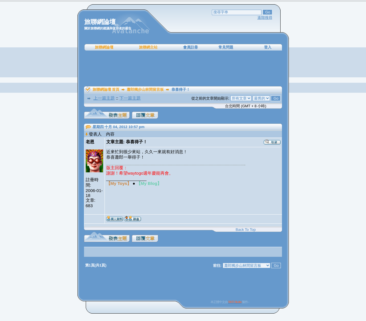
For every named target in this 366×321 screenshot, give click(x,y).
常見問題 (225, 47)
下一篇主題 (130, 98)
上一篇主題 (104, 98)
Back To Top (245, 229)
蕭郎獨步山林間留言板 (145, 89)
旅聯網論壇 (104, 47)
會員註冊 (190, 47)
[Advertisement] (183, 68)
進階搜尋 (264, 17)
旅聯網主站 (148, 47)
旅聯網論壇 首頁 (106, 89)
